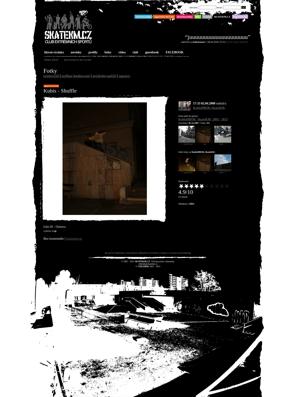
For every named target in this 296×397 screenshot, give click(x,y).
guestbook (151, 52)
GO (243, 7)
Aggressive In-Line (51, 86)
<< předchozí (186, 143)
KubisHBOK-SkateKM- (209, 108)
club (135, 52)
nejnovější (51, 76)
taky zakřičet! (241, 42)
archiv (230, 42)
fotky (107, 52)
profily (93, 52)
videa (121, 52)
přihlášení (51, 60)
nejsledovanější (104, 76)
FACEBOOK (174, 52)
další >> (222, 143)
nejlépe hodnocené (76, 76)
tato (204, 143)
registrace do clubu (77, 60)
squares (124, 76)
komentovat (74, 238)
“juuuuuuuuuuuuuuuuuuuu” (217, 37)
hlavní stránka (53, 52)
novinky (76, 52)
